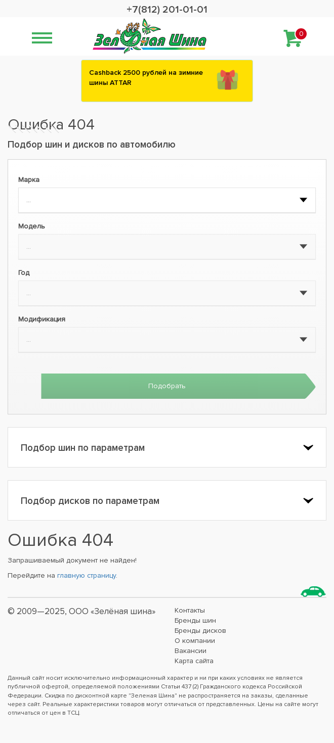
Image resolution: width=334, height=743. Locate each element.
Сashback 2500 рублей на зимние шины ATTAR (146, 77)
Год (23, 272)
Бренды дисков (200, 630)
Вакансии (190, 650)
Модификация (41, 319)
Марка (28, 179)
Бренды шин (195, 620)
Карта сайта (194, 661)
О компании (195, 640)
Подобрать (167, 386)
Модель (31, 226)
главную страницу (86, 575)
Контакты (190, 610)
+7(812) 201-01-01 (167, 10)
